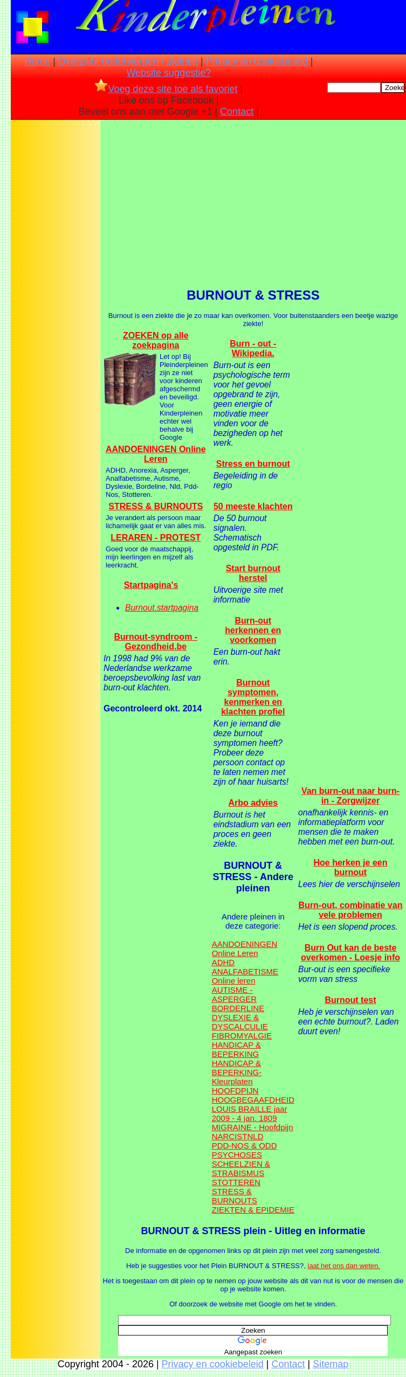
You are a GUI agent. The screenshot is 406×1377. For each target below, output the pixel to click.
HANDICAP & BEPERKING (236, 1049)
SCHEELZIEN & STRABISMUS (241, 1168)
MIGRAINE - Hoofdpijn (252, 1127)
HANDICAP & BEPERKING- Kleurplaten (237, 1072)
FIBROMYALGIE (242, 1035)
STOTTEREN (236, 1182)
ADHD (223, 962)
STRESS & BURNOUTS (155, 506)
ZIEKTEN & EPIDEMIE (253, 1209)
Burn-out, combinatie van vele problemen (351, 910)
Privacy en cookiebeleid (257, 61)
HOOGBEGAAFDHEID (253, 1099)
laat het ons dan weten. (344, 1266)
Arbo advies (253, 802)
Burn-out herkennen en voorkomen (253, 630)
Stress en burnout (253, 463)
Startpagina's (151, 585)
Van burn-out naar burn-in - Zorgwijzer (350, 795)
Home (37, 61)
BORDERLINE (238, 1008)
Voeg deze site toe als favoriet (165, 89)
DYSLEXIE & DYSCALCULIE (240, 1022)
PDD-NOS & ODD (244, 1145)
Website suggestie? (168, 72)
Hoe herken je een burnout (351, 867)
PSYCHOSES (237, 1154)
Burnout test (350, 1000)
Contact (236, 111)
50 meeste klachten (253, 506)
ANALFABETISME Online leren (245, 976)
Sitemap (330, 1364)
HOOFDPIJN (235, 1090)
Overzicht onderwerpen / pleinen (128, 61)
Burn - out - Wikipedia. (253, 348)
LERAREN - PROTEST (156, 537)
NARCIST (229, 1136)
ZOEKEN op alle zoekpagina (156, 340)
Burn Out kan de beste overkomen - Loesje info (350, 952)
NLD (255, 1136)
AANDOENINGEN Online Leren (156, 454)
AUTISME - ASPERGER (234, 994)
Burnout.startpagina (161, 607)
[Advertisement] (55, 291)
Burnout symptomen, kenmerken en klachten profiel (253, 697)
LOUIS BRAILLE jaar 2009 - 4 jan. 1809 (249, 1113)
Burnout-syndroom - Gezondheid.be (155, 641)
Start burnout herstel (253, 573)
